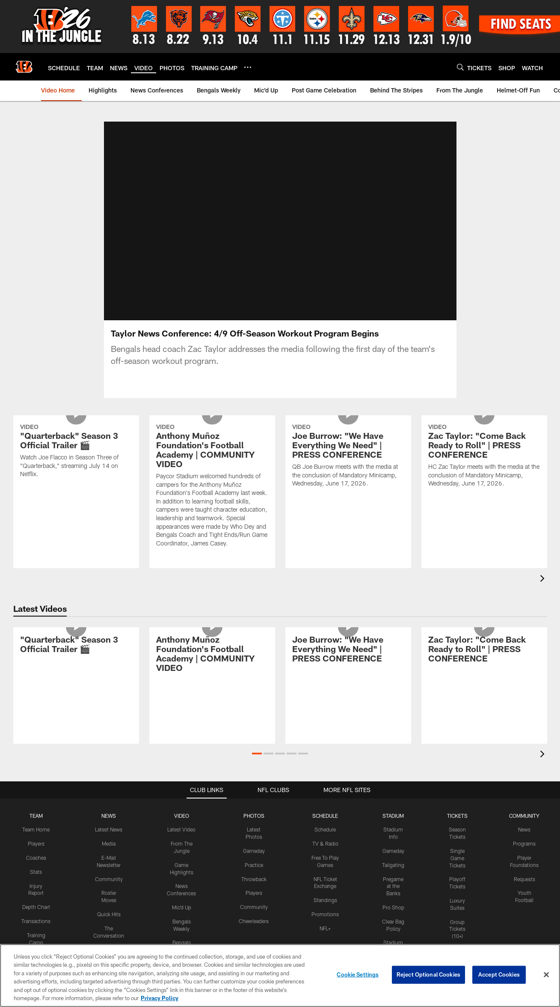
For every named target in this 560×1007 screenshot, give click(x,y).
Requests (524, 889)
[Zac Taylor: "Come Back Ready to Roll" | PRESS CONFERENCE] (484, 467)
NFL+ (325, 938)
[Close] (546, 974)
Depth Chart (36, 917)
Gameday (254, 861)
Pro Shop (393, 918)
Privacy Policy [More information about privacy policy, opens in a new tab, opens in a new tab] (159, 998)
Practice (254, 875)
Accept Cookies (499, 974)
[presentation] (543, 589)
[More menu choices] (247, 67)
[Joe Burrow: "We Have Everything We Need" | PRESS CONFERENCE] (348, 467)
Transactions (35, 931)
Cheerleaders (254, 931)
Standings (325, 910)
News (524, 840)
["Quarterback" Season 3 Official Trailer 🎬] (76, 462)
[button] (257, 764)
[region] (280, 975)
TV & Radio (325, 854)
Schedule (325, 840)
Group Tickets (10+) (457, 939)
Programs (524, 854)
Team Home (36, 840)
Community (109, 889)
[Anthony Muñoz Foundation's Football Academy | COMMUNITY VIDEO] (212, 497)
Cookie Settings (358, 974)
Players (36, 854)
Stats (36, 882)
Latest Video (181, 840)
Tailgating (393, 875)
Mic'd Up (181, 918)
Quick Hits (109, 924)
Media (109, 854)
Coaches (36, 868)
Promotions (325, 924)
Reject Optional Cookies (428, 974)
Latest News (108, 840)
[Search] (460, 67)
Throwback (254, 889)
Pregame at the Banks (393, 896)
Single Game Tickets (457, 868)
